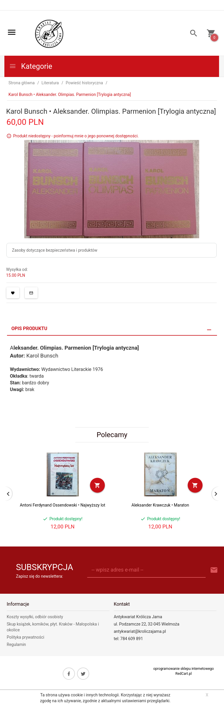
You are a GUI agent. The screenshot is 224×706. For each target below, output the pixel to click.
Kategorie (30, 66)
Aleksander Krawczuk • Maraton (160, 505)
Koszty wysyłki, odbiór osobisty (35, 616)
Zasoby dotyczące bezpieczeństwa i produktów (54, 250)
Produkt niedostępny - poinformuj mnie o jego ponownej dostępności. (76, 136)
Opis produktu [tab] (29, 328)
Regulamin (16, 644)
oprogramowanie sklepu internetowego (183, 669)
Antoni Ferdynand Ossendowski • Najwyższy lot (62, 505)
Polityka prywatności (25, 637)
